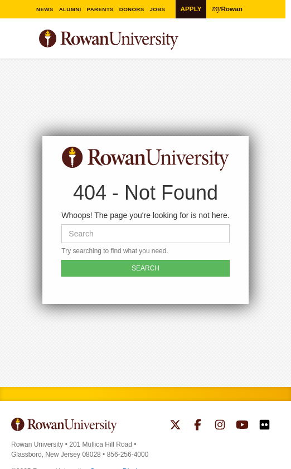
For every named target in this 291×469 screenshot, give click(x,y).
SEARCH (145, 268)
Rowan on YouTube (242, 426)
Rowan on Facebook (198, 426)
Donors (135, 9)
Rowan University (136, 40)
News (48, 9)
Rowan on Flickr (264, 426)
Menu (20, 41)
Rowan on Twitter (175, 426)
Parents (104, 9)
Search (271, 44)
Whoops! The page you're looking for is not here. (145, 215)
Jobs (161, 9)
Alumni (73, 9)
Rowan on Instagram (220, 426)
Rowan (227, 8)
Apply (190, 8)
